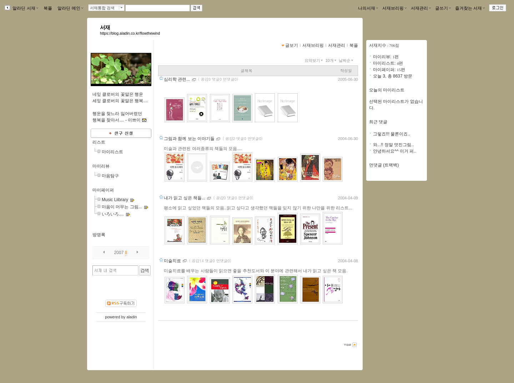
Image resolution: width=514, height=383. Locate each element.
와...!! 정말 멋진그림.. (393, 144)
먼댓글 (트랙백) (384, 165)
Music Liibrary (115, 199)
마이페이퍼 (103, 190)
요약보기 (314, 60)
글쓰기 (443, 8)
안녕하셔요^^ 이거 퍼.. (394, 151)
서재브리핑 (394, 8)
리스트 (98, 142)
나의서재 (368, 8)
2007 (119, 252)
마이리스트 (112, 151)
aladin (131, 317)
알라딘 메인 (70, 8)
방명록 (98, 234)
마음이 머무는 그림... (122, 206)
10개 (331, 60)
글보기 (291, 45)
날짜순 (346, 60)
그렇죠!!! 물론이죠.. (391, 133)
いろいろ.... (113, 214)
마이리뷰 (101, 166)
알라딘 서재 (24, 8)
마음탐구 (110, 175)
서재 (105, 27)
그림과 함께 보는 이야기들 (190, 138)
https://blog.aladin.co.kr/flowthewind (130, 33)
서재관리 (421, 8)
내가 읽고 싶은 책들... (185, 197)
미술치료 (173, 260)
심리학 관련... (177, 79)
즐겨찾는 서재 (470, 8)
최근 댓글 (378, 121)
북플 (48, 8)
